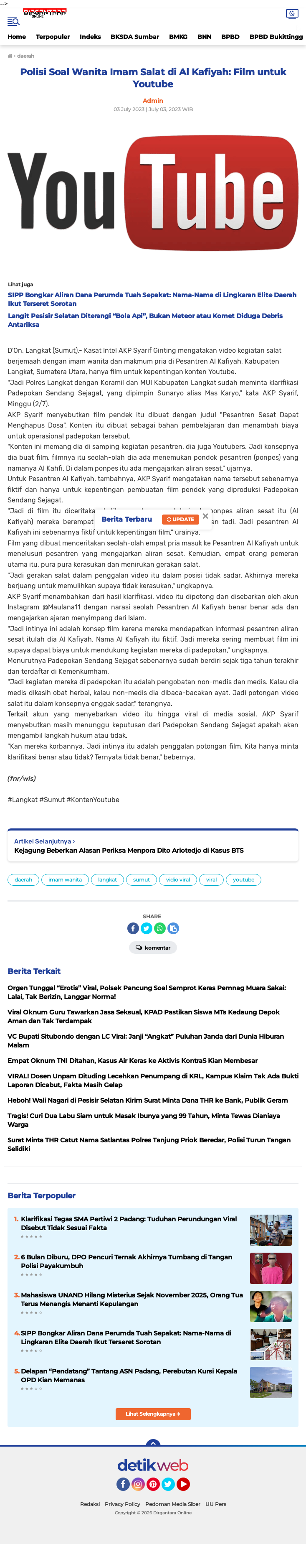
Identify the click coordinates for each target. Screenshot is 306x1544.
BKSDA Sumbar (135, 37)
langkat (107, 879)
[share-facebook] (133, 928)
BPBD (230, 37)
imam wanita (65, 879)
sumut (141, 879)
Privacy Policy (122, 1504)
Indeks (90, 37)
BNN (204, 37)
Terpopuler (53, 37)
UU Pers (215, 1504)
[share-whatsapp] (160, 928)
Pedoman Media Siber (172, 1504)
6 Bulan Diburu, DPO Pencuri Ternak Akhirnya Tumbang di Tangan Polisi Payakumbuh (126, 1261)
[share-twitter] (146, 928)
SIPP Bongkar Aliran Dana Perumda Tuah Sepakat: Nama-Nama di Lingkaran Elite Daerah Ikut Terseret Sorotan (126, 1337)
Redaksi (90, 1504)
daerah (23, 879)
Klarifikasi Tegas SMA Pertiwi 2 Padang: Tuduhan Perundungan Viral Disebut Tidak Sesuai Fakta (129, 1223)
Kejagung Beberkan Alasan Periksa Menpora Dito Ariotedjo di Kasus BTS (128, 850)
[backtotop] (153, 1446)
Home (17, 37)
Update (180, 519)
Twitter (172, 1488)
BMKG (178, 37)
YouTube (189, 1488)
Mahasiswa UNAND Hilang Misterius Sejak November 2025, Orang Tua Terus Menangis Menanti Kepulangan (132, 1299)
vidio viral (178, 879)
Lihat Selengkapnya (153, 1414)
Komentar (153, 947)
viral (211, 879)
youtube (243, 879)
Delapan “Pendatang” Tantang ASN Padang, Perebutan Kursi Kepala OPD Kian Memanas (129, 1375)
